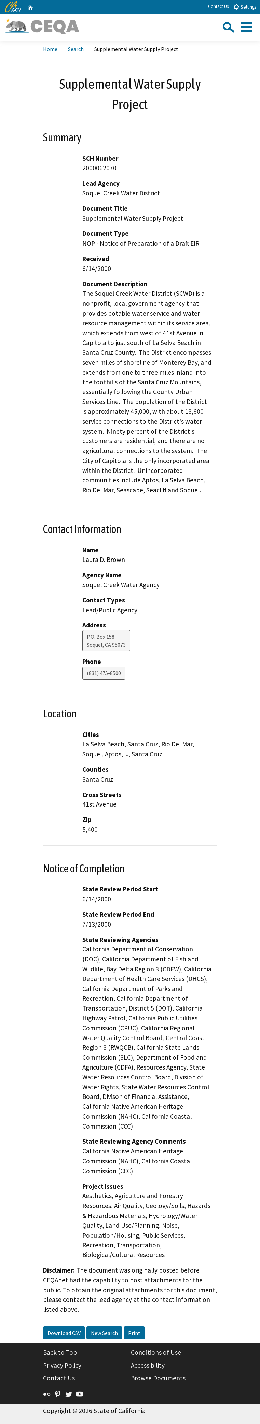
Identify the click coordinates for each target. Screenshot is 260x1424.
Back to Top (60, 1352)
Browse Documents (158, 1378)
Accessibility (148, 1365)
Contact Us (218, 6)
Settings (244, 6)
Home (50, 49)
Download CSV (64, 1332)
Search (76, 49)
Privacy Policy (62, 1365)
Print (134, 1332)
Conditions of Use (156, 1352)
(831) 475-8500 (104, 673)
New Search (104, 1332)
